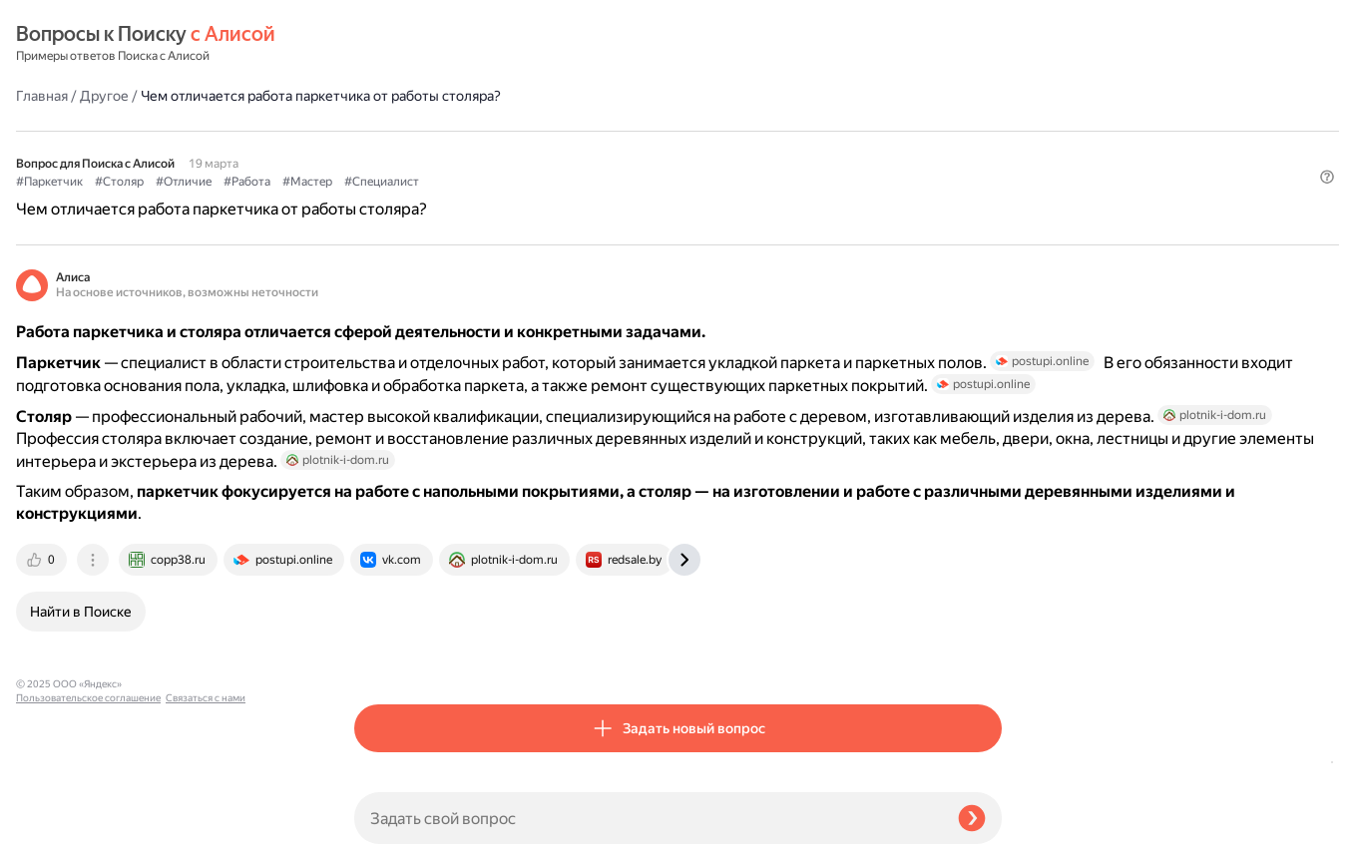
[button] (990, 164)
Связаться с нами (56, 836)
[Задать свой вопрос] (648, 818)
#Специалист (719, 131)
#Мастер (646, 131)
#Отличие (522, 131)
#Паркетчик (387, 131)
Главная (380, 44)
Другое (442, 44)
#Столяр (457, 131)
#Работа (585, 131)
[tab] (381, 654)
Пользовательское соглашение (88, 822)
